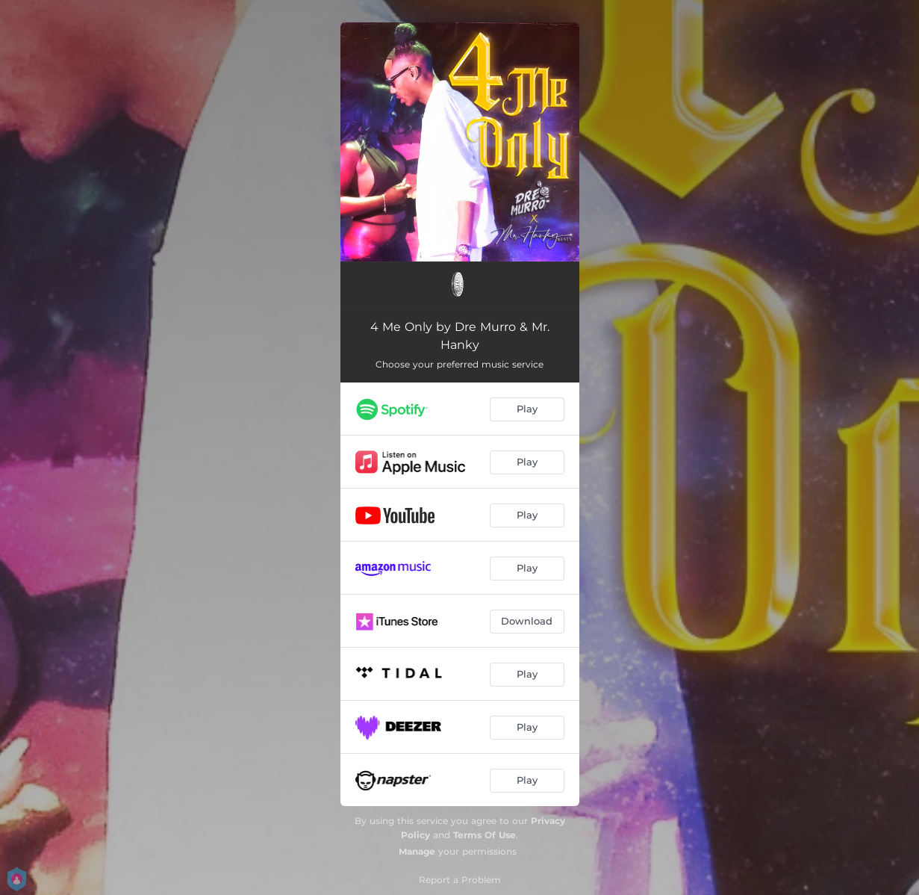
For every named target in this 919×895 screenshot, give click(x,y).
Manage (417, 851)
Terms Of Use (484, 834)
